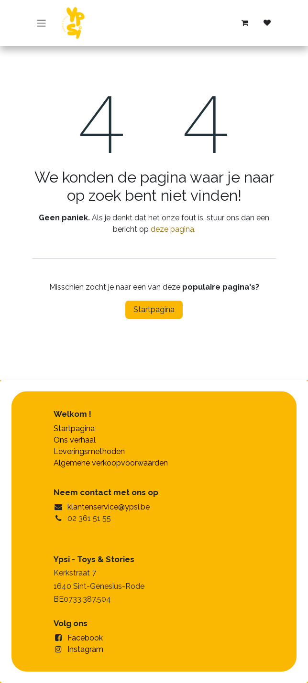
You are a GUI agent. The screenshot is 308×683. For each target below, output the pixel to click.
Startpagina (154, 309)
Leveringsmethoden (89, 451)
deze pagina (172, 229)
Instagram (85, 649)
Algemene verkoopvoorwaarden (111, 462)
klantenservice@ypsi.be (108, 506)
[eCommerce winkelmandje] (245, 23)
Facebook (85, 637)
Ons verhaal (75, 439)
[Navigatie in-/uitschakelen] (41, 22)
